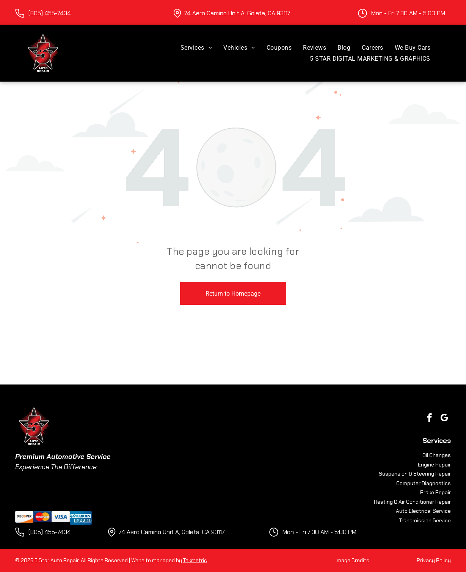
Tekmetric (195, 560)
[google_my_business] (444, 418)
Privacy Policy (434, 560)
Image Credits (352, 560)
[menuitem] (196, 47)
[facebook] (429, 418)
